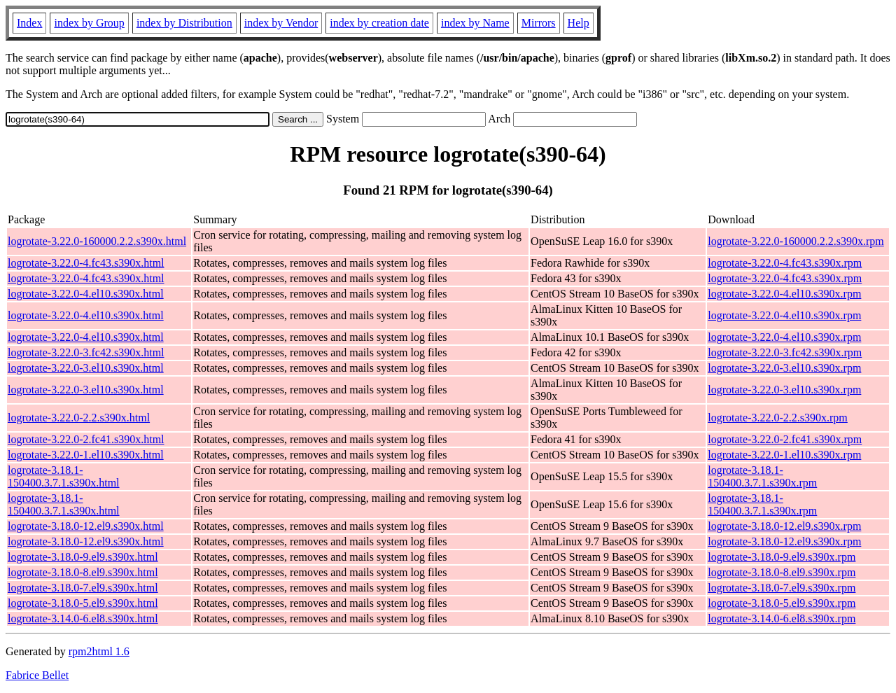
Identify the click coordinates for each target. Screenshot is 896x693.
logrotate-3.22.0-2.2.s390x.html (79, 418)
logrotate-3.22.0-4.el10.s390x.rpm (784, 294)
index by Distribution (184, 23)
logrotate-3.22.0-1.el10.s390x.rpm (784, 455)
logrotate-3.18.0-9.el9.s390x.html (83, 557)
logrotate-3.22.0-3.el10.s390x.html (86, 368)
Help (578, 23)
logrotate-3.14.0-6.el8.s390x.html (83, 618)
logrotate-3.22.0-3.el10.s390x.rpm (784, 368)
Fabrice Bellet (37, 675)
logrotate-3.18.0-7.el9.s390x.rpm (781, 588)
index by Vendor (281, 23)
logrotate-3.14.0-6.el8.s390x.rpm (781, 618)
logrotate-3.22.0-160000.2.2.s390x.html (97, 241)
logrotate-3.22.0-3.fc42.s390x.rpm (785, 352)
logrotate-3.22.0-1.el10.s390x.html (86, 455)
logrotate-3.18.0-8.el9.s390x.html (83, 572)
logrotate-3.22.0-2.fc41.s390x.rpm (785, 439)
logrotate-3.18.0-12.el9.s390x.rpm (784, 526)
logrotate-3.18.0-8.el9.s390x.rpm (781, 572)
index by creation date (379, 23)
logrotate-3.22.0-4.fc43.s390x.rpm (785, 263)
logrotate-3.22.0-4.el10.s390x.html (86, 294)
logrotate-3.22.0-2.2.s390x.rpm (778, 418)
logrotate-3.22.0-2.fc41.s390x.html (86, 439)
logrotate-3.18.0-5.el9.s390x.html (83, 603)
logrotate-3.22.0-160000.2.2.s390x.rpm (796, 241)
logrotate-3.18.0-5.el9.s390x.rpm (781, 603)
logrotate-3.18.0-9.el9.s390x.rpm (781, 557)
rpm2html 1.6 (99, 651)
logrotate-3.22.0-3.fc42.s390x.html (86, 352)
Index (29, 23)
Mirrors (539, 23)
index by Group (89, 23)
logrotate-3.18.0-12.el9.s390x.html (86, 526)
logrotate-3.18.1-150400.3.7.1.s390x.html (64, 476)
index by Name (475, 23)
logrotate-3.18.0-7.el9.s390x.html (83, 588)
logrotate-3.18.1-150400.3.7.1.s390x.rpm (762, 476)
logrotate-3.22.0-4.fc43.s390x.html (86, 263)
